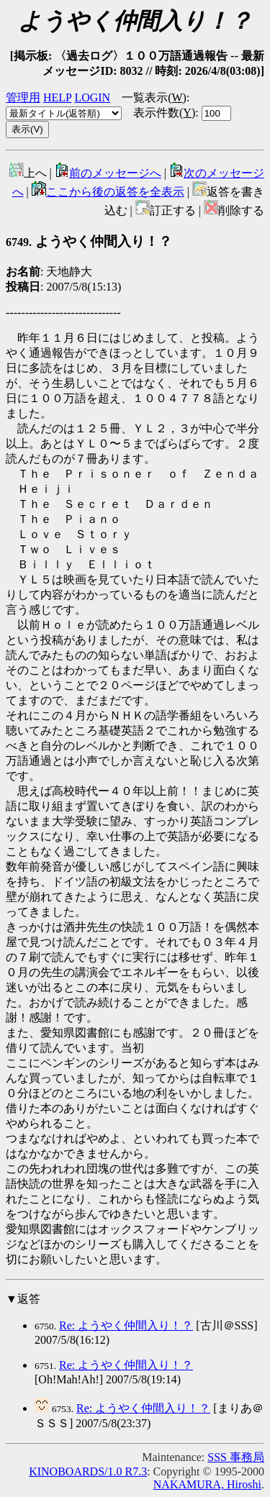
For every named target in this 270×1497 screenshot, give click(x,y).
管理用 (23, 97)
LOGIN (92, 97)
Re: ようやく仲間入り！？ (126, 1325)
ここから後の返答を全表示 (108, 192)
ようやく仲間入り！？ (89, 241)
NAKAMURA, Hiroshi (207, 1484)
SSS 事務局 (235, 1457)
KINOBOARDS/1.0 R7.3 (88, 1471)
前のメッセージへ (108, 173)
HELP (57, 97)
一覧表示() (154, 97)
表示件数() (164, 112)
